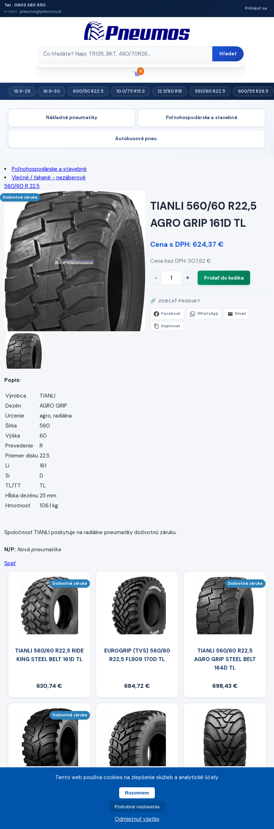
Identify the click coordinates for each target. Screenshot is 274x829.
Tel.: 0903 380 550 (25, 5)
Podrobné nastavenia (137, 806)
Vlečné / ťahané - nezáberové (49, 177)
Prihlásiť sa (256, 8)
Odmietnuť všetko (137, 819)
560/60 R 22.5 (22, 186)
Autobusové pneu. (136, 138)
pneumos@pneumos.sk (41, 11)
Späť (10, 563)
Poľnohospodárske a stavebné (201, 117)
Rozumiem (137, 792)
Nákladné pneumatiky (71, 117)
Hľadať (228, 54)
